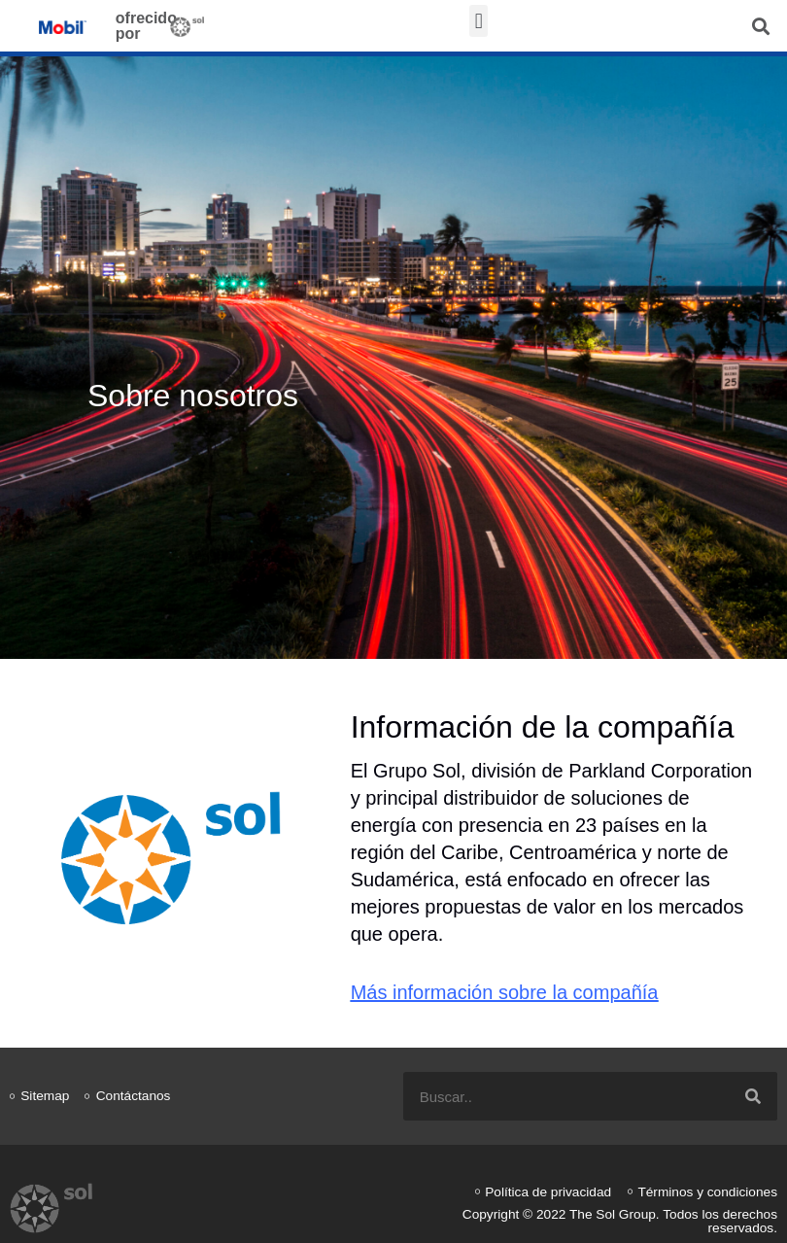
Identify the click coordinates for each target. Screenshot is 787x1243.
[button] (478, 21)
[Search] (753, 1096)
